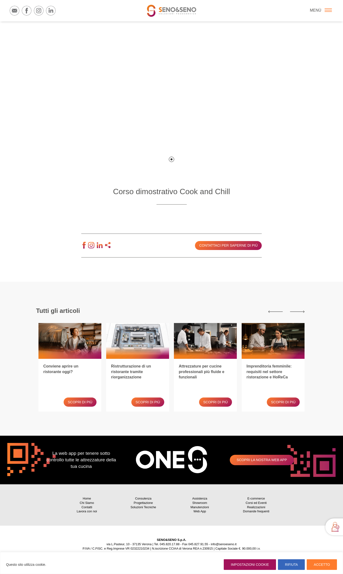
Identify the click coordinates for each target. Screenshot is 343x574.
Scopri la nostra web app (262, 460)
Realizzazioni (256, 507)
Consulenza (143, 498)
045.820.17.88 (169, 544)
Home (87, 498)
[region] (171, 563)
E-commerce (256, 498)
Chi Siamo (87, 503)
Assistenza (199, 498)
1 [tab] (171, 159)
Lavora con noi (87, 511)
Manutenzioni (200, 507)
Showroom (199, 503)
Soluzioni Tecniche (143, 507)
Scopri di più (80, 402)
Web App (200, 511)
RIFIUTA (291, 565)
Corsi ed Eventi (256, 503)
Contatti (87, 507)
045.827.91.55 (198, 544)
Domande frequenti (256, 511)
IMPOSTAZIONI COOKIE (250, 565)
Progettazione (143, 503)
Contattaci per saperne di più (228, 245)
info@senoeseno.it (224, 544)
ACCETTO (322, 565)
